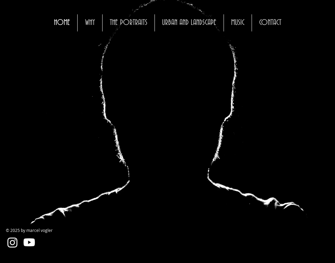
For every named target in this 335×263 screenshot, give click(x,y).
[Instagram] (12, 242)
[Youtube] (29, 242)
